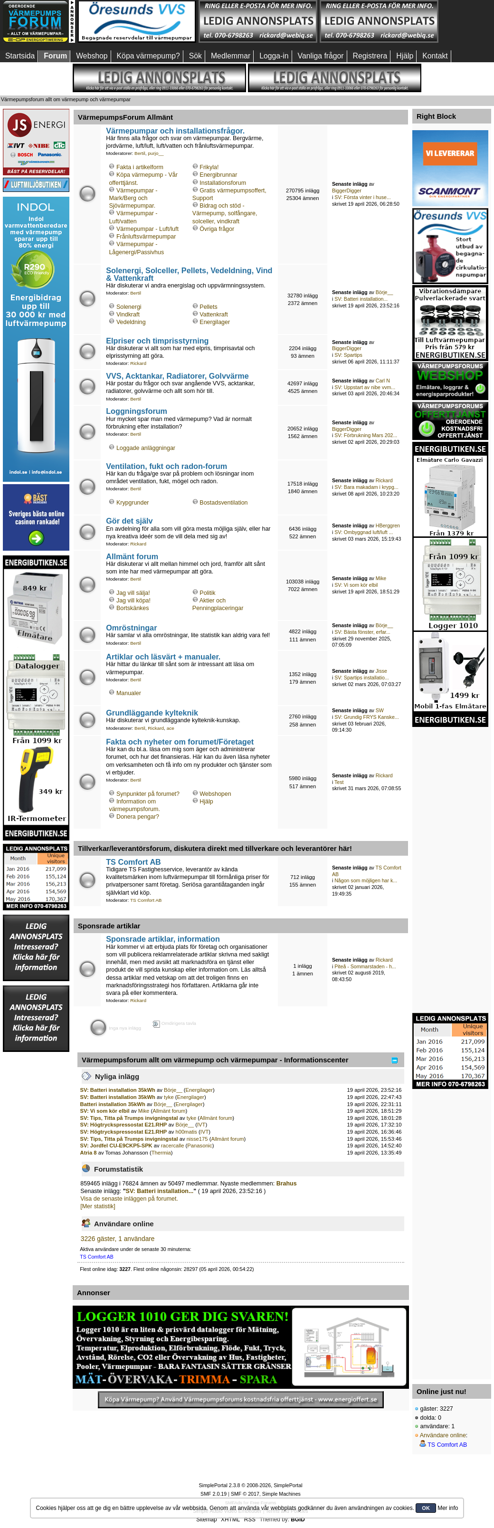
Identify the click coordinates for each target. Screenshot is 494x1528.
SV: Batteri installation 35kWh (117, 1090)
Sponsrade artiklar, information (163, 939)
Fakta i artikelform (139, 167)
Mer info (447, 1508)
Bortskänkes (132, 608)
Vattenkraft (214, 314)
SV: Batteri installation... (361, 299)
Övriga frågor (217, 229)
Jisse (381, 671)
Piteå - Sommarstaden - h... (365, 966)
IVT (201, 1124)
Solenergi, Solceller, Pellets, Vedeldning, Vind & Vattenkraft (189, 274)
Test (338, 782)
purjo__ (155, 153)
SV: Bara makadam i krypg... (366, 487)
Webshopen (215, 794)
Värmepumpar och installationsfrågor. (175, 130)
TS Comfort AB (133, 862)
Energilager (215, 322)
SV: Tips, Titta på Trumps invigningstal (129, 1118)
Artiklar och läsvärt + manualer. (163, 656)
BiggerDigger (346, 190)
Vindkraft (128, 314)
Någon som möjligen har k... (365, 880)
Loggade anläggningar (145, 448)
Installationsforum (223, 183)
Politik (207, 593)
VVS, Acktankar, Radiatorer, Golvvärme (177, 376)
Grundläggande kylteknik (152, 712)
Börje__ (384, 292)
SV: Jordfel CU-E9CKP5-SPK (116, 1145)
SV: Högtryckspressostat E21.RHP (123, 1124)
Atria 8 (88, 1153)
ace (170, 728)
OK (426, 1508)
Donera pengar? (137, 816)
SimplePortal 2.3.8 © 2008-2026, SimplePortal (250, 1485)
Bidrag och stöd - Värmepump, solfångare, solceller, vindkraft (224, 213)
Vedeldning (131, 322)
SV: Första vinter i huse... (362, 197)
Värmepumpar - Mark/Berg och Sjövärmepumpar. (133, 198)
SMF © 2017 (245, 1494)
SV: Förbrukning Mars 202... (365, 435)
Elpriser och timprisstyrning (157, 340)
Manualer (128, 693)
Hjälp (206, 801)
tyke (169, 1097)
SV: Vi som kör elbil (356, 585)
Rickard (138, 363)
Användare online (443, 1435)
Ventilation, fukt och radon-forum (166, 466)
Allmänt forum (132, 556)
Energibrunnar (218, 175)
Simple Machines (281, 1494)
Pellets (208, 307)
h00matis (186, 1132)
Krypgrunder (132, 502)
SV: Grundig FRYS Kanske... (366, 717)
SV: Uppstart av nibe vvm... (364, 387)
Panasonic (199, 1145)
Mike (381, 578)
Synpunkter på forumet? (148, 794)
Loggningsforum (136, 411)
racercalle (172, 1145)
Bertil (139, 153)
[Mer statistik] (97, 1206)
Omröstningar (131, 627)
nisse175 (197, 1139)
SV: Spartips (348, 355)
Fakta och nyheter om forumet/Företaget (180, 741)
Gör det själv (129, 520)
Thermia (161, 1153)
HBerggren (388, 525)
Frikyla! (209, 167)
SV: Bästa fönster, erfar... (362, 632)
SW (380, 710)
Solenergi (129, 307)
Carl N (383, 380)
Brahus (286, 1183)
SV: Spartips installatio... (361, 677)
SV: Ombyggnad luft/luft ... (363, 532)
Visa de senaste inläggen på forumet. (129, 1198)
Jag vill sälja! (133, 593)
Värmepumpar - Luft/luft (147, 229)
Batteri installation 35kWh (112, 1104)
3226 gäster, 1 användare (118, 1238)
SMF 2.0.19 (213, 1494)
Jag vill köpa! (133, 600)
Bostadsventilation (223, 502)
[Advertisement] (36, 1195)
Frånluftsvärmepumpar (146, 236)
